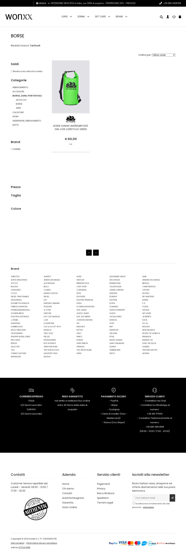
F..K (143, 303)
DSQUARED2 (16, 300)
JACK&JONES (115, 316)
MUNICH (47, 330)
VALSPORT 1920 (51, 353)
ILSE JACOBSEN (83, 316)
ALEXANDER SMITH (117, 276)
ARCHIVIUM (114, 280)
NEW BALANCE (148, 330)
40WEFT (47, 276)
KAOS (144, 320)
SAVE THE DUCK (149, 343)
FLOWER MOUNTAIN (85, 306)
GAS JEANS (82, 310)
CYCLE (14, 293)
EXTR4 (112, 303)
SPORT (16, 116)
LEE (78, 323)
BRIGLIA (145, 283)
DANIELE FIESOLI (51, 293)
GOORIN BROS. (17, 313)
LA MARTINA (49, 323)
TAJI (13, 350)
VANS (79, 353)
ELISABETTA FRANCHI (20, 303)
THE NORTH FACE (51, 350)
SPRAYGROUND (50, 346)
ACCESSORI (18, 91)
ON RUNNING (17, 333)
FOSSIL (145, 306)
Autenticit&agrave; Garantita (73, 500)
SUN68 (112, 346)
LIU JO (145, 323)
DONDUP (113, 296)
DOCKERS (81, 296)
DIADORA (113, 293)
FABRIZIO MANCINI (19, 306)
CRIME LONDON (116, 290)
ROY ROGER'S (50, 343)
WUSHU (47, 356)
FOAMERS (113, 306)
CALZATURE (18, 112)
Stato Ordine (69, 507)
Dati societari (17, 543)
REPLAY (14, 343)
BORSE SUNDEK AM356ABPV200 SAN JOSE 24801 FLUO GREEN (70, 127)
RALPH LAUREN (115, 340)
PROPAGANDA (50, 340)
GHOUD (145, 310)
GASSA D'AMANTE (117, 310)
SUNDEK (145, 346)
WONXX (145, 353)
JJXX (46, 320)
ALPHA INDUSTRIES (19, 280)
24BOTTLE (15, 276)
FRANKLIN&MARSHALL (20, 310)
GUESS (112, 313)
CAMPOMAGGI (148, 286)
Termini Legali (105, 502)
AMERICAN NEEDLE (52, 280)
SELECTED (15, 346)
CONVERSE (81, 290)
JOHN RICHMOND (84, 320)
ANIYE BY (80, 280)
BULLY (46, 286)
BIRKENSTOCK (83, 283)
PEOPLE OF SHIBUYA (151, 333)
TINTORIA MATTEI (149, 350)
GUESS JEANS (83, 313)
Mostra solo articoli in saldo (27, 71)
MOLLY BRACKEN (18, 330)
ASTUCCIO (21, 99)
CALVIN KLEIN (115, 286)
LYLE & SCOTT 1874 (52, 326)
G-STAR (47, 310)
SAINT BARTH (82, 343)
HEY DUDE (146, 313)
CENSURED (16, 290)
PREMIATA (146, 336)
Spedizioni (103, 498)
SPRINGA (80, 346)
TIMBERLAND (114, 350)
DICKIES (145, 293)
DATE (79, 293)
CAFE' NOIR (82, 286)
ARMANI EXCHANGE (151, 280)
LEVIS (111, 323)
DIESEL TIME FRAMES (20, 296)
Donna (81, 16)
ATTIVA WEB (24, 547)
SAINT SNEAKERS (116, 343)
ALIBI (144, 276)
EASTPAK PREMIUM (85, 300)
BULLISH (14, 286)
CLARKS (47, 290)
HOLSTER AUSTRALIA (20, 316)
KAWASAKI (15, 323)
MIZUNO (146, 326)
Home (65, 484)
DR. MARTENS (148, 296)
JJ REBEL (14, 320)
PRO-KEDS (15, 340)
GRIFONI (47, 313)
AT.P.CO (14, 283)
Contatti (67, 493)
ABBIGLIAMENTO (20, 87)
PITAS (111, 336)
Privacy (101, 488)
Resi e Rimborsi (105, 493)
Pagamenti (103, 484)
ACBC (79, 276)
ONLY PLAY (48, 333)
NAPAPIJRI (113, 330)
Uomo (65, 16)
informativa (148, 507)
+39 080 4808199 (172, 3)
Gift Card (100, 16)
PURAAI (80, 340)
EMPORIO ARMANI (52, 303)
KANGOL (113, 320)
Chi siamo (68, 488)
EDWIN (145, 300)
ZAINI (18, 107)
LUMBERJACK (17, 326)
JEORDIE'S (146, 316)
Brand (119, 16)
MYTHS (80, 330)
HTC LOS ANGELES (52, 316)
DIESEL (46, 296)
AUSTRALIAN (49, 283)
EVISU (79, 303)
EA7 (45, 300)
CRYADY (146, 290)
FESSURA (48, 306)
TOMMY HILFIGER (18, 353)
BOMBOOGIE (115, 283)
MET (111, 326)
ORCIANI (113, 333)
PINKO (79, 336)
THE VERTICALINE (84, 350)
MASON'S (81, 326)
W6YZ (112, 353)
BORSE (19, 103)
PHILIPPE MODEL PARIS (20, 336)
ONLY (79, 333)
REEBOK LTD (147, 340)
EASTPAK (113, 300)
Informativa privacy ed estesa (41, 543)
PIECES (47, 336)
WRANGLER (16, 356)
